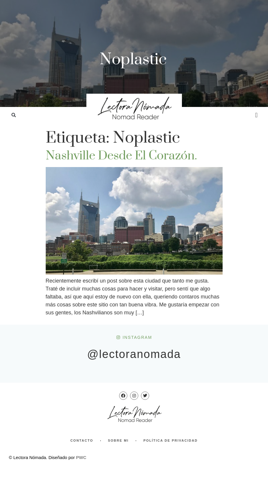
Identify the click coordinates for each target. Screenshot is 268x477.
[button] (14, 115)
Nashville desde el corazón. (121, 156)
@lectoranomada (134, 354)
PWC (81, 457)
